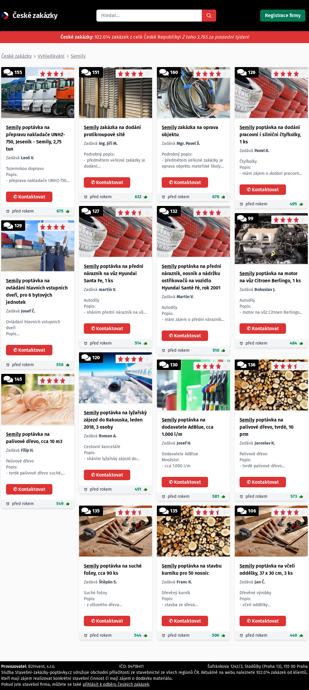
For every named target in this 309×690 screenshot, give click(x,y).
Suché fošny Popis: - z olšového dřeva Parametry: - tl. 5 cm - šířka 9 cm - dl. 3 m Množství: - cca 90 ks (103, 599)
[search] (149, 16)
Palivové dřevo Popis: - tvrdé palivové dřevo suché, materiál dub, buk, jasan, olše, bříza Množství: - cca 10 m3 (34, 467)
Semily (13, 127)
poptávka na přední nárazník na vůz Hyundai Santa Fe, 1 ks (113, 273)
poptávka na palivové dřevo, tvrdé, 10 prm (266, 427)
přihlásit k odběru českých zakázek (116, 684)
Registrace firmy (283, 15)
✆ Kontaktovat (29, 197)
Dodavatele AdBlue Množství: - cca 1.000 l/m (180, 459)
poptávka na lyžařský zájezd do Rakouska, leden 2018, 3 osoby (115, 420)
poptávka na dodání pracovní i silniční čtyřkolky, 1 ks (270, 135)
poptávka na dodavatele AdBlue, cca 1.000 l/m (187, 427)
